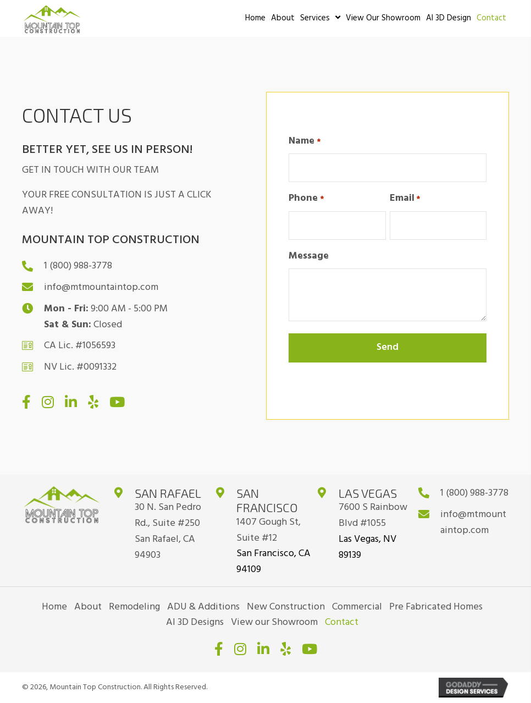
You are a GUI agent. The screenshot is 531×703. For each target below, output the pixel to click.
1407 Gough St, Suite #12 (268, 530)
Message (309, 256)
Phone (306, 198)
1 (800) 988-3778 (78, 266)
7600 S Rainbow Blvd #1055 (373, 515)
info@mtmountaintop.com (101, 287)
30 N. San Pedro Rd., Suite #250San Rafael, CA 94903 (168, 531)
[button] (26, 402)
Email (405, 198)
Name (304, 141)
